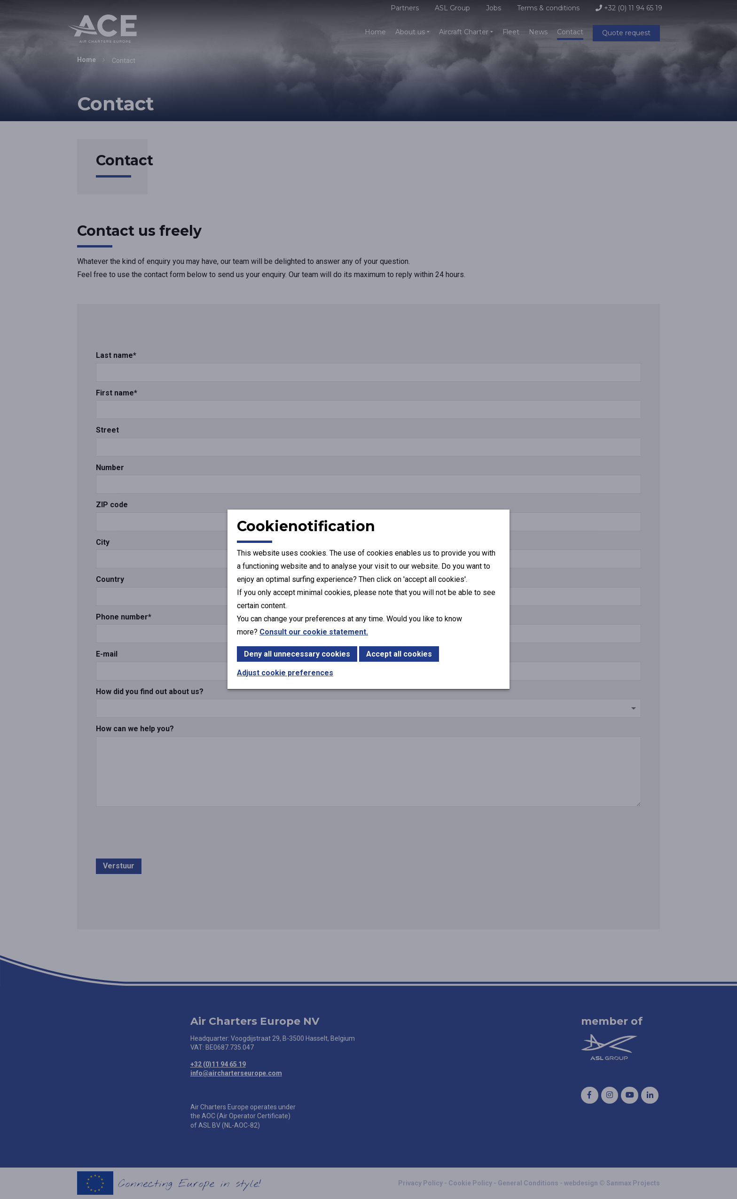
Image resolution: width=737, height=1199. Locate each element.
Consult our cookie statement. (313, 631)
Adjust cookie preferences (285, 672)
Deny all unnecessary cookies (297, 654)
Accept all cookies (399, 654)
